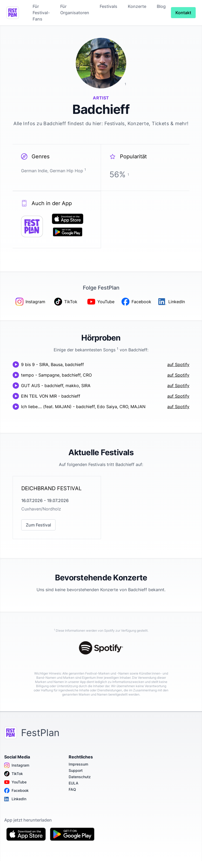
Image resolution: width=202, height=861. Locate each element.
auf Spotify (178, 364)
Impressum (78, 764)
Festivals (108, 6)
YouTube (15, 782)
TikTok (13, 774)
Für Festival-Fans (41, 13)
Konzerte (137, 6)
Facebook (16, 790)
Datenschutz (80, 776)
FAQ (72, 789)
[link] (57, 507)
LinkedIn (15, 799)
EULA (73, 783)
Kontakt (183, 12)
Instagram (16, 765)
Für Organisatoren (74, 9)
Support (76, 770)
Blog (161, 6)
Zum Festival (38, 525)
